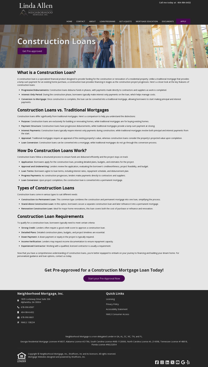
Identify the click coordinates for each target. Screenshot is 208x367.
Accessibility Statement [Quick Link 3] (117, 309)
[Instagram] (162, 362)
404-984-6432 (184, 2)
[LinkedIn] (167, 362)
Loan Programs (107, 21)
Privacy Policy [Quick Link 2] (112, 304)
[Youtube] (178, 362)
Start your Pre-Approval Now (104, 278)
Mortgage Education (147, 21)
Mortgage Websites (37, 356)
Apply (183, 21)
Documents (168, 21)
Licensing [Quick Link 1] (110, 299)
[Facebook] (157, 362)
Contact (80, 21)
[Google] (183, 362)
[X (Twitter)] (172, 362)
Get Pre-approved (32, 51)
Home (69, 21)
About (92, 21)
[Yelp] (188, 362)
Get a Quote (125, 21)
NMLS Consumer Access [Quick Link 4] (117, 314)
